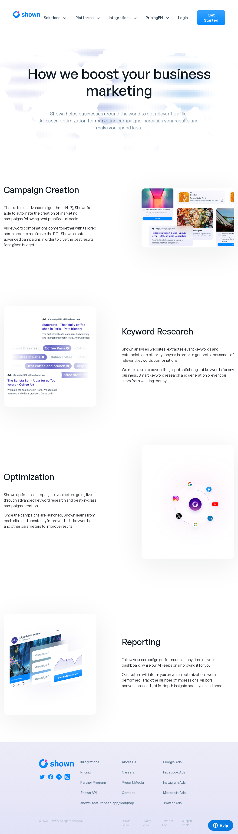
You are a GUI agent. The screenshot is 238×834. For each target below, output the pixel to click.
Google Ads (172, 762)
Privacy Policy (146, 823)
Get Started (211, 18)
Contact (128, 793)
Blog (125, 803)
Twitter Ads (172, 803)
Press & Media (133, 782)
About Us (129, 762)
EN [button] (160, 17)
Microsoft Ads (174, 793)
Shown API (88, 793)
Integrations (89, 762)
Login (183, 17)
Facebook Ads (174, 772)
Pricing (152, 17)
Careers (128, 772)
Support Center (187, 823)
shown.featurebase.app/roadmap (107, 803)
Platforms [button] (85, 17)
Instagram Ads (174, 782)
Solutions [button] (52, 17)
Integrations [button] (120, 17)
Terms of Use (167, 823)
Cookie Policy (126, 823)
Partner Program (93, 782)
